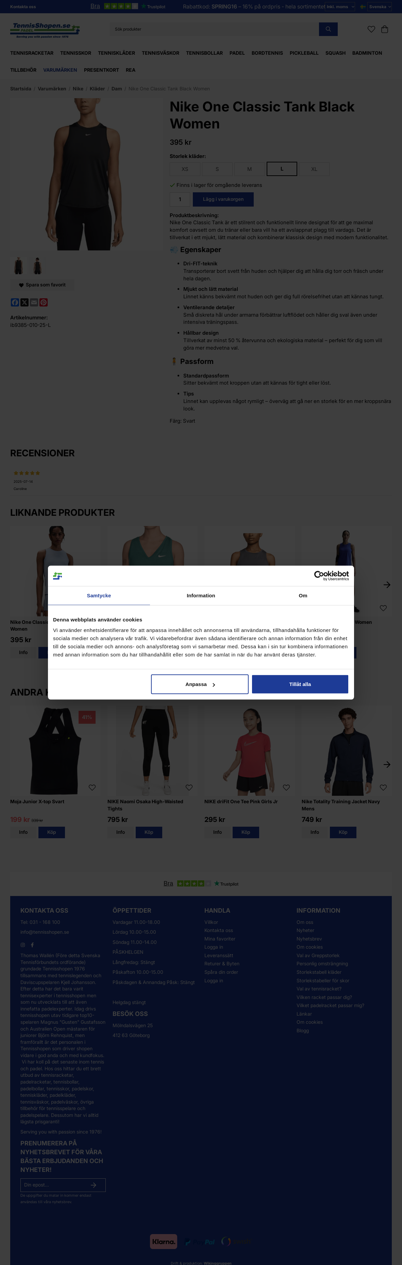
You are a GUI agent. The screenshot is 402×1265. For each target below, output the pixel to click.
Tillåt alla (300, 684)
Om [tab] (303, 595)
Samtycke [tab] (99, 595)
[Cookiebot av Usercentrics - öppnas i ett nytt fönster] (319, 575)
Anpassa (200, 684)
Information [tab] (201, 595)
